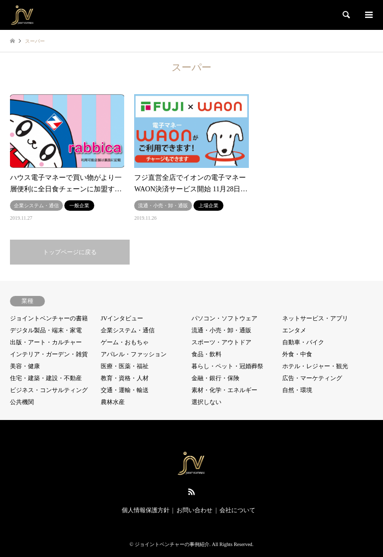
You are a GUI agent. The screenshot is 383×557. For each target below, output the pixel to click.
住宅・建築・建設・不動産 (46, 378)
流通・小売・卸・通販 (221, 330)
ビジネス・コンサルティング (49, 390)
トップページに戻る (70, 252)
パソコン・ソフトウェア (224, 318)
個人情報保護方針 (146, 510)
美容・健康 (25, 366)
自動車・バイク (303, 342)
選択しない (206, 402)
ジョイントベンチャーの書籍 (49, 318)
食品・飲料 (206, 354)
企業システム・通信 (128, 330)
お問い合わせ (194, 510)
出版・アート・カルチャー (46, 342)
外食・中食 (297, 354)
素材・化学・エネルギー (224, 390)
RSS (191, 491)
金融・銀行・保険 (215, 378)
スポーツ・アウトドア (221, 342)
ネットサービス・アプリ (315, 318)
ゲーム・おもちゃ (125, 342)
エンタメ (294, 330)
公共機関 (22, 402)
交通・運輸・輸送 (125, 390)
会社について (237, 510)
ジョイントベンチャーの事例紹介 (172, 544)
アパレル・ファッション (134, 354)
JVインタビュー (122, 318)
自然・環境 (297, 390)
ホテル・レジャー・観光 (315, 366)
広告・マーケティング (312, 378)
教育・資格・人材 (125, 378)
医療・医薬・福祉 (125, 366)
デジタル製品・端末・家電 (46, 330)
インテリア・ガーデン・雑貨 (49, 354)
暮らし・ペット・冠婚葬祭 (227, 366)
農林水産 (113, 402)
